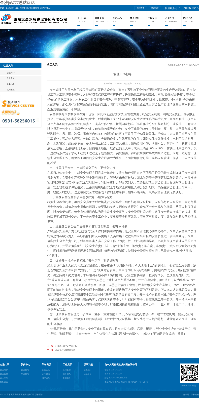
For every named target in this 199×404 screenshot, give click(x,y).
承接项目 (67, 378)
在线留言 (88, 374)
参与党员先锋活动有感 (65, 350)
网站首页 (141, 8)
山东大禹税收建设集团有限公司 (120, 364)
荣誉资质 (134, 18)
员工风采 (11, 84)
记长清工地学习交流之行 (66, 346)
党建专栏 (99, 18)
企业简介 (11, 73)
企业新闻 (25, 370)
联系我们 (155, 8)
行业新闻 (25, 374)
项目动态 (67, 374)
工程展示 (152, 18)
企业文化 (11, 78)
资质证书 (46, 370)
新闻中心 (117, 18)
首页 (184, 65)
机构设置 (11, 89)
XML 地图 (99, 401)
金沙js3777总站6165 (17, 2)
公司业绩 (46, 374)
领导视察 (46, 378)
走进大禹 (82, 18)
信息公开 (169, 18)
